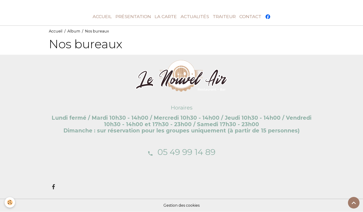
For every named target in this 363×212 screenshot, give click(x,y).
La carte (166, 16)
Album (73, 31)
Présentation (133, 16)
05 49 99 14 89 (186, 152)
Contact (250, 16)
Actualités (195, 16)
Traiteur (224, 16)
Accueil (102, 16)
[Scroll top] (354, 203)
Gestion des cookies (181, 205)
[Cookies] (10, 202)
